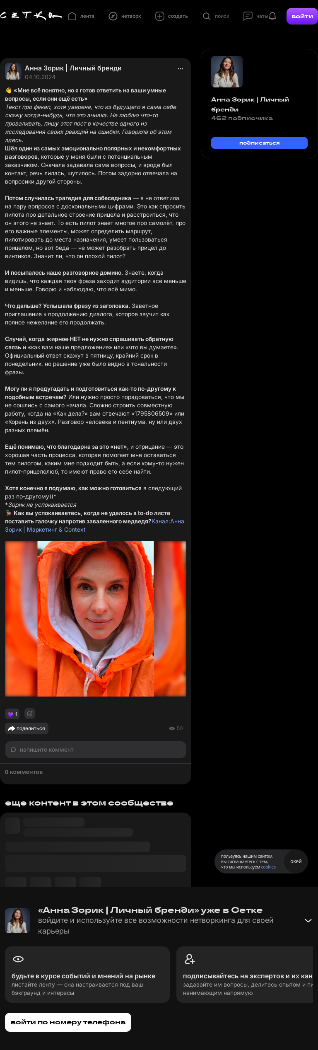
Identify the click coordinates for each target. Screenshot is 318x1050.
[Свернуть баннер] (308, 921)
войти (302, 16)
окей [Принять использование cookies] (295, 861)
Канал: (161, 521)
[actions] (180, 69)
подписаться (259, 142)
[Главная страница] (31, 16)
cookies (268, 867)
